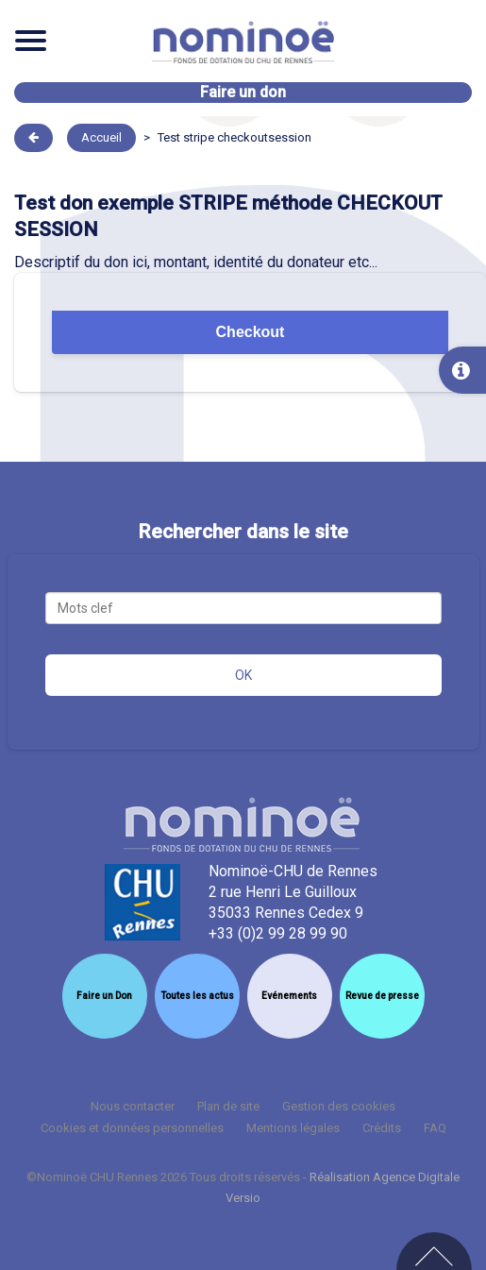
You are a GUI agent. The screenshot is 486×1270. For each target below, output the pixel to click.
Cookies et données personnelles (132, 1128)
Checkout (250, 332)
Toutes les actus (197, 996)
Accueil (101, 137)
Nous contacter (133, 1106)
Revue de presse (382, 996)
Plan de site (228, 1106)
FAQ (435, 1128)
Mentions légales (293, 1128)
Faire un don (243, 92)
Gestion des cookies (338, 1106)
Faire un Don (104, 996)
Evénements (289, 996)
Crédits (381, 1128)
